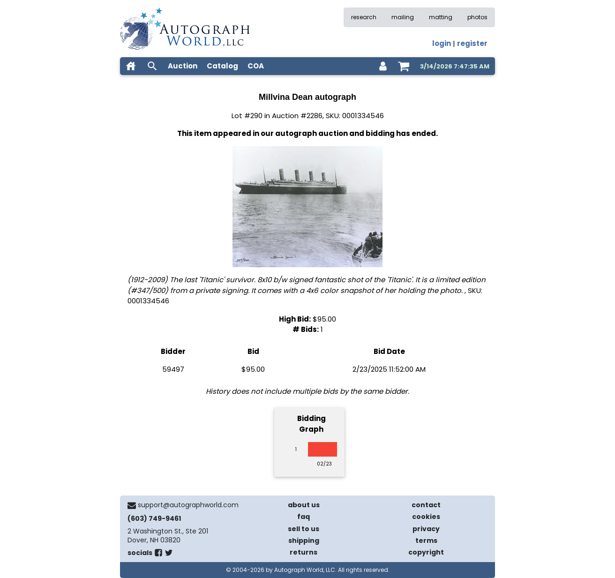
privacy (426, 528)
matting (440, 17)
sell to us (303, 528)
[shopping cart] (404, 66)
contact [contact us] (426, 505)
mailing (402, 17)
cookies (426, 516)
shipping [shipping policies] (303, 540)
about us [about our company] (304, 505)
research (363, 17)
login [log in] (441, 43)
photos (477, 17)
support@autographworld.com (188, 505)
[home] (131, 66)
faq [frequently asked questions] (303, 516)
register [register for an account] (472, 43)
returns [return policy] (303, 552)
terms (426, 540)
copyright (426, 552)
